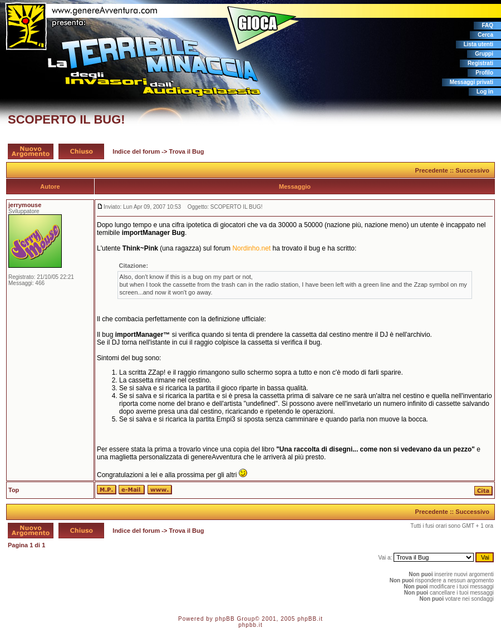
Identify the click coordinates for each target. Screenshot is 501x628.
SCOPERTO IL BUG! (66, 119)
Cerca (485, 35)
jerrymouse (24, 205)
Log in (485, 92)
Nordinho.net (251, 248)
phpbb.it (250, 625)
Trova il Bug (186, 151)
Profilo (484, 73)
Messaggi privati (471, 82)
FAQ (487, 25)
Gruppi (484, 54)
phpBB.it (310, 619)
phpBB (225, 619)
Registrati (480, 63)
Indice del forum (136, 151)
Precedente (431, 170)
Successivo (472, 170)
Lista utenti (478, 44)
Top (13, 490)
